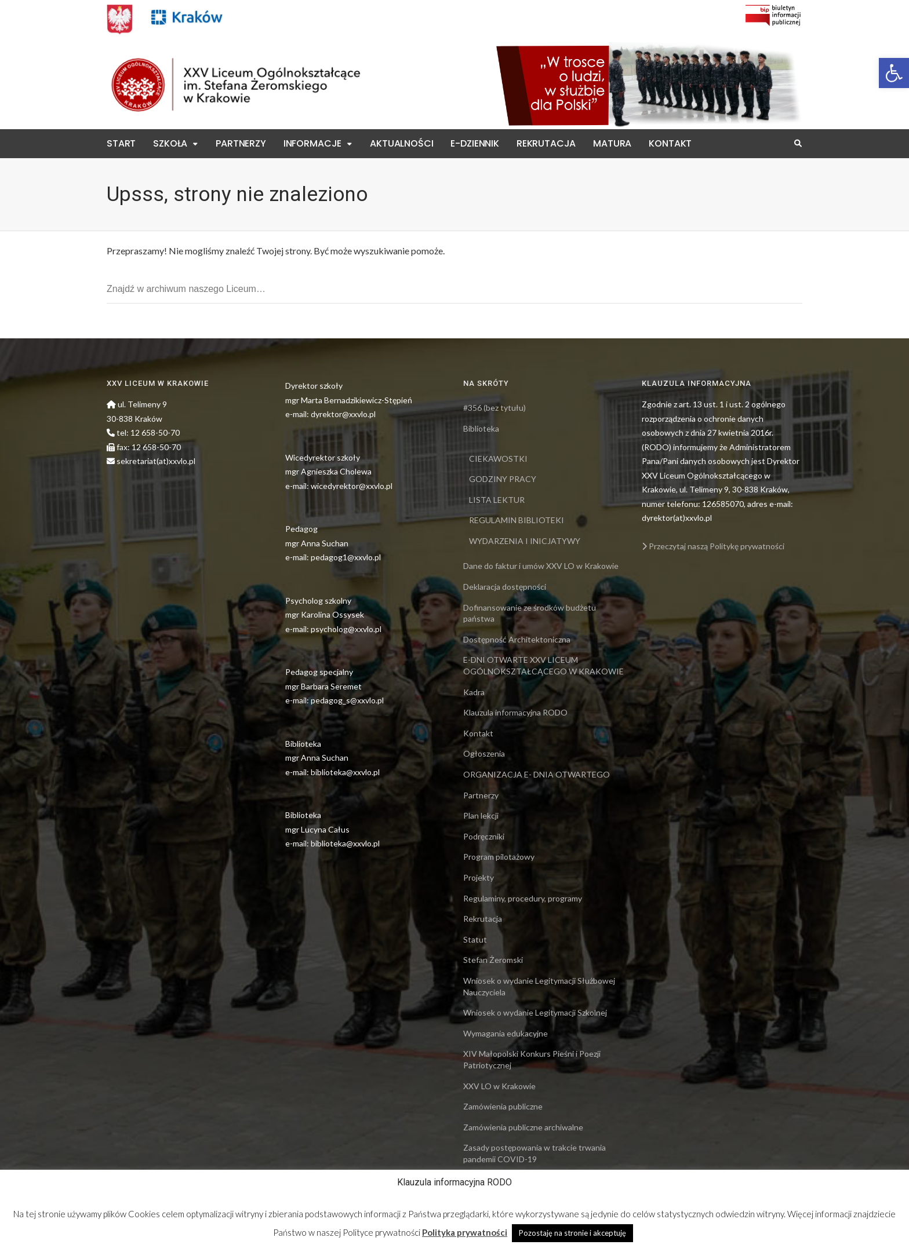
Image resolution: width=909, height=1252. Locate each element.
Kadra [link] (474, 692)
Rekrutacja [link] (546, 143)
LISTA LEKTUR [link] (497, 500)
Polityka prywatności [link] (464, 1232)
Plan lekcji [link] (481, 815)
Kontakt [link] (670, 143)
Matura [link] (612, 143)
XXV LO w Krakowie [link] (499, 1086)
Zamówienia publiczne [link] (503, 1106)
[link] (894, 73)
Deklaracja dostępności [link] (504, 587)
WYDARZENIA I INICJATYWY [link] (524, 541)
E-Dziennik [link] (474, 143)
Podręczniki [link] (483, 836)
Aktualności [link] (401, 143)
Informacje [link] (312, 143)
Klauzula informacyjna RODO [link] (515, 712)
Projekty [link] (478, 877)
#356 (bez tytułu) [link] (494, 408)
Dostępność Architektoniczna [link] (516, 639)
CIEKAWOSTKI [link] (498, 458)
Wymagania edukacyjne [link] (505, 1033)
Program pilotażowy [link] (499, 857)
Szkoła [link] (170, 143)
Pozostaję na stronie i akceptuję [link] (572, 1233)
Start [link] (121, 143)
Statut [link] (475, 939)
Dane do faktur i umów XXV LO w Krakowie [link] (541, 566)
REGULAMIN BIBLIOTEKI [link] (516, 520)
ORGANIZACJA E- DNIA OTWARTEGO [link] (536, 774)
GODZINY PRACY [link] (502, 479)
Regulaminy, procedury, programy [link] (522, 898)
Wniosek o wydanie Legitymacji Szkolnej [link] (535, 1012)
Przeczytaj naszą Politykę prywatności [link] (713, 546)
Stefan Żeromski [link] (493, 960)
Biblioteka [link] (481, 428)
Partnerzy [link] (241, 143)
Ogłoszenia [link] (484, 753)
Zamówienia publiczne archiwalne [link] (523, 1127)
